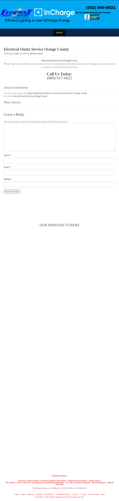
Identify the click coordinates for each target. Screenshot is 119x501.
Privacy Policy (93, 494)
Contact (83, 494)
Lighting (39, 494)
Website (7, 179)
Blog (102, 494)
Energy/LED (48, 494)
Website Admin (36, 53)
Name (7, 155)
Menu (59, 32)
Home (17, 494)
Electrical (30, 494)
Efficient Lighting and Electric (39, 93)
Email (7, 167)
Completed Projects (62, 494)
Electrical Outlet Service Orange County (70, 93)
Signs (23, 494)
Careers (76, 494)
